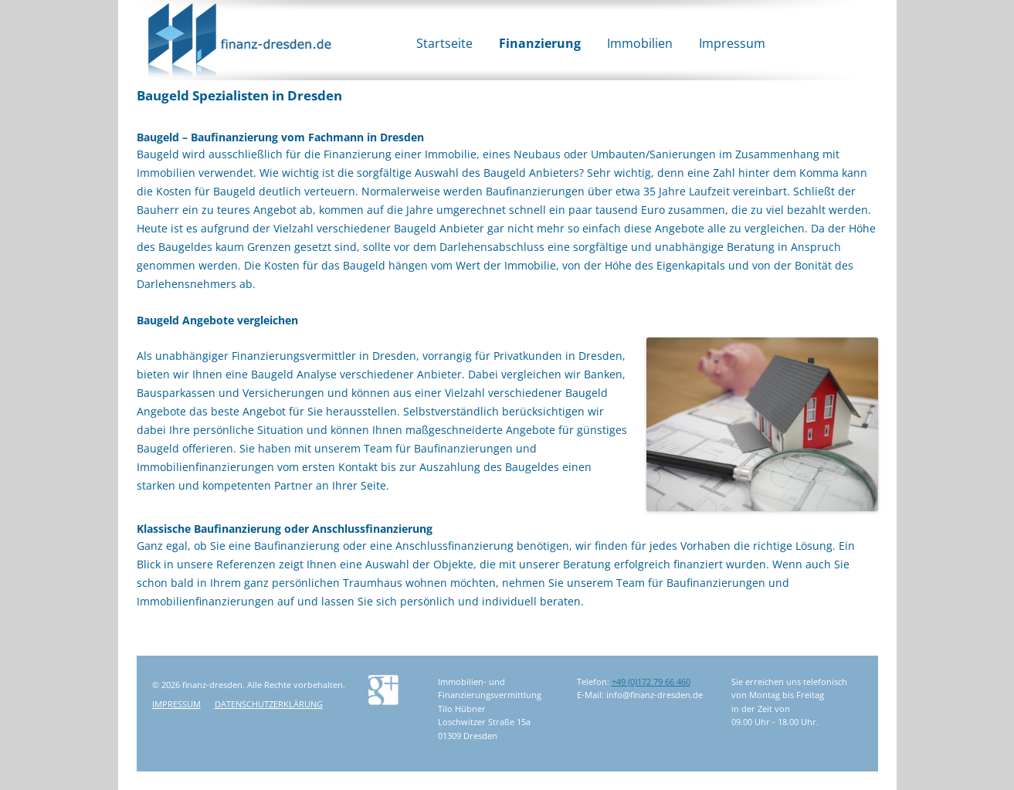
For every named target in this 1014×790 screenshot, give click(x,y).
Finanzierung (540, 43)
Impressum (732, 43)
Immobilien (640, 43)
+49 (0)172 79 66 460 (651, 681)
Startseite (444, 43)
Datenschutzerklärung (269, 704)
